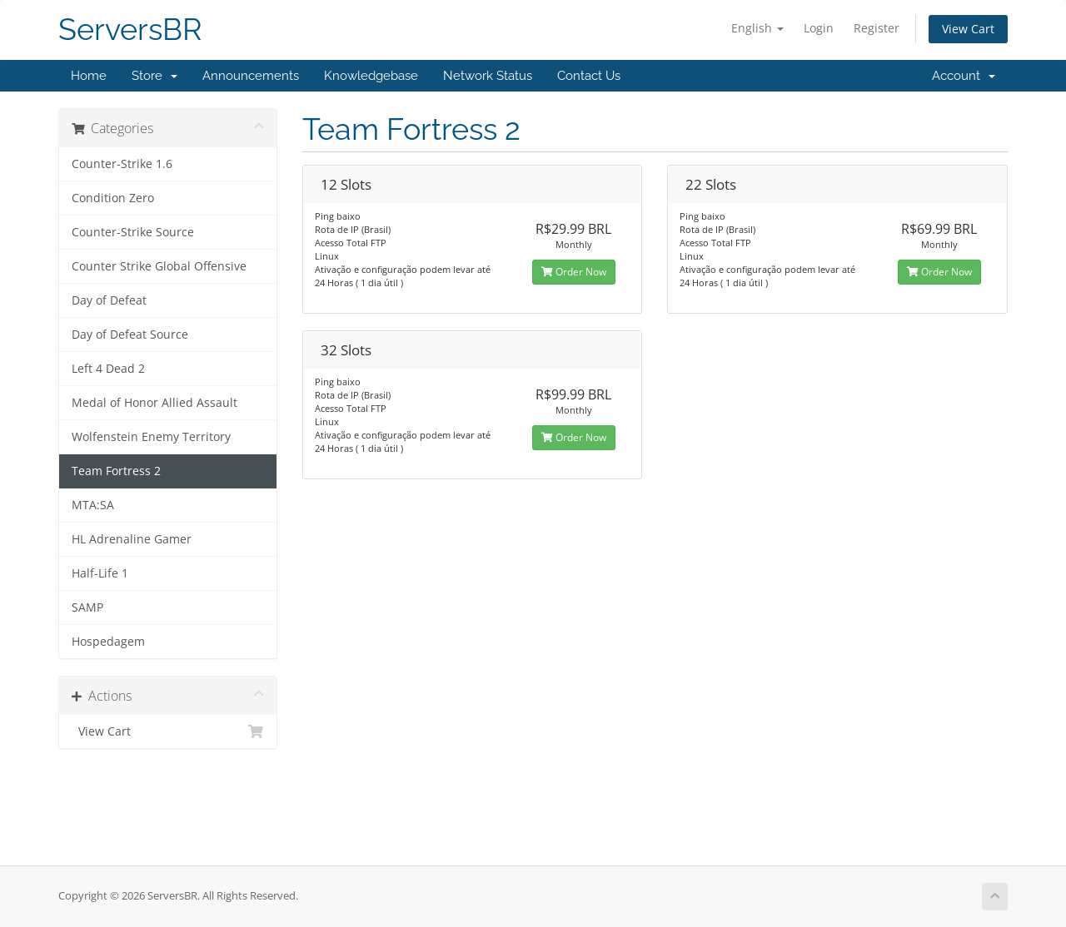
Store (154, 75)
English (757, 28)
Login (819, 28)
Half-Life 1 (100, 573)
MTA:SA (93, 505)
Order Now (573, 272)
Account (963, 75)
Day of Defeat (109, 300)
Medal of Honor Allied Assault (154, 402)
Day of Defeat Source (130, 334)
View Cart (968, 29)
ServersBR (130, 29)
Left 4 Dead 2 (108, 368)
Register (876, 28)
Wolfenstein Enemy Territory (151, 436)
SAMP (87, 607)
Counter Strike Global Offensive (159, 266)
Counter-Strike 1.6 (122, 163)
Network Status (487, 75)
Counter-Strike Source (133, 232)
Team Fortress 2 (116, 471)
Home (89, 75)
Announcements (250, 75)
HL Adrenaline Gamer (132, 539)
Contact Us (588, 75)
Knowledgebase (371, 75)
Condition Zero (113, 198)
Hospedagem (108, 641)
